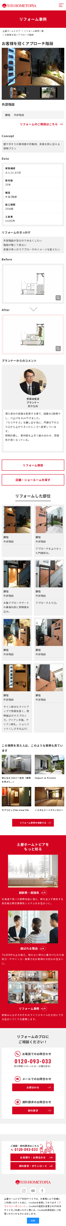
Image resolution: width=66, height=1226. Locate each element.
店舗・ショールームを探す (33, 480)
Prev (6, 66)
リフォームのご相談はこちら (42, 124)
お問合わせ (39, 1087)
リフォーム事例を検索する (36, 822)
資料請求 (40, 1110)
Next (60, 66)
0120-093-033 (33, 1061)
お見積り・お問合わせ (36, 1157)
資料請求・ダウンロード (36, 1166)
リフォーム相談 (33, 465)
